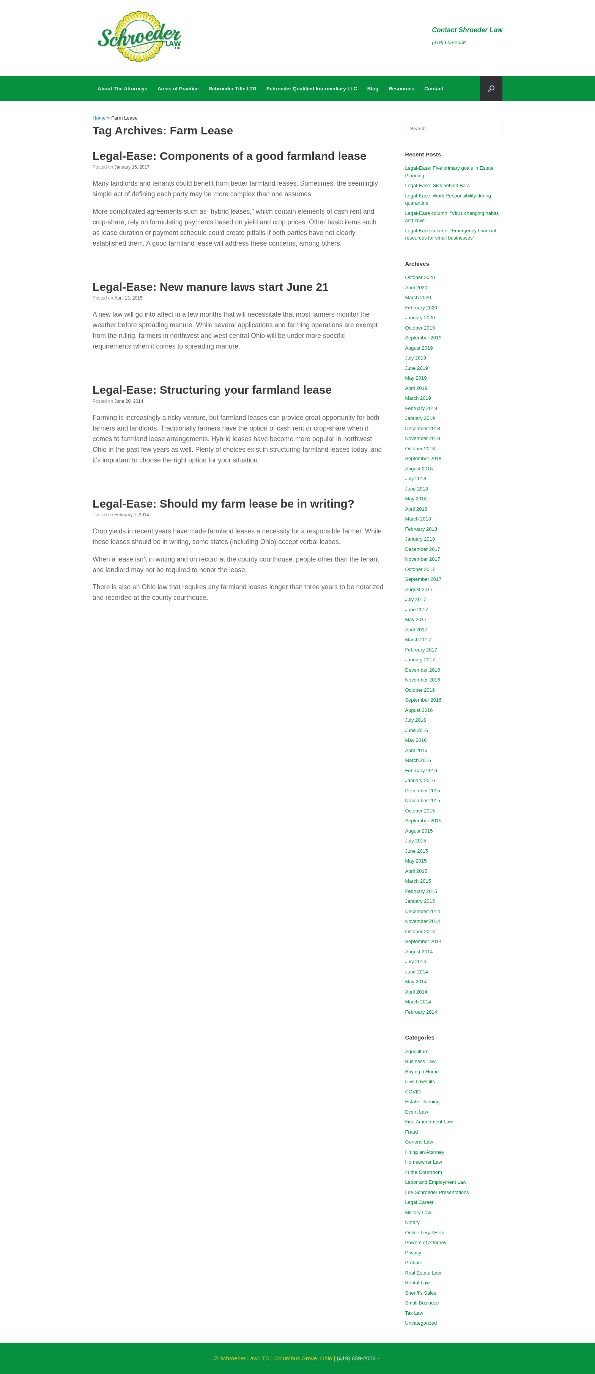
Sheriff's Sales (420, 1293)
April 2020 (416, 287)
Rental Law (417, 1283)
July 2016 (415, 720)
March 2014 (418, 1002)
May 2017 (416, 619)
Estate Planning (422, 1101)
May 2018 (416, 499)
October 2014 (420, 931)
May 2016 (416, 740)
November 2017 (422, 559)
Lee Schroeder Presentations (437, 1192)
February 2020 (421, 308)
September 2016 (423, 700)
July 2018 (415, 478)
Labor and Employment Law (435, 1182)
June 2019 (416, 368)
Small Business (422, 1303)
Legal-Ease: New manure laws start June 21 (211, 287)
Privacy (413, 1253)
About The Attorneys (122, 88)
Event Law (416, 1112)
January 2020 (420, 317)
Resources (401, 88)
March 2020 (418, 297)
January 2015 (420, 901)
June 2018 (416, 489)
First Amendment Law (429, 1122)
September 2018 (423, 458)
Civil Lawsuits (420, 1081)
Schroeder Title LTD (232, 88)
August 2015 (419, 831)
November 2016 (422, 680)
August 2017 (419, 589)
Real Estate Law (423, 1273)
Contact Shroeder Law (467, 30)
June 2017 (416, 609)
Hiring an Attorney (424, 1152)
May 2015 (416, 861)
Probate (413, 1262)
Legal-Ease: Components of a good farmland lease (230, 156)
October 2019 (420, 328)
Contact (434, 88)
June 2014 (416, 972)
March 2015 (418, 881)
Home (99, 118)
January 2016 (420, 780)
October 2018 (420, 448)
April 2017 (416, 630)
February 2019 (421, 408)
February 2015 (421, 891)
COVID (412, 1092)
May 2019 (416, 378)
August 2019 (419, 348)
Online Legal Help (424, 1232)
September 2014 (423, 941)
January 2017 (420, 660)
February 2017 (421, 650)
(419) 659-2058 (449, 42)
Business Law (420, 1061)
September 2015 (423, 820)
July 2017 (415, 599)
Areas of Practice (178, 88)
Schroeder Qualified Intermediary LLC (311, 88)
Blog (373, 88)
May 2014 (416, 981)
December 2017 (422, 549)
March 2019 (418, 398)
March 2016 (418, 760)
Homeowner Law (423, 1162)
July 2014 (415, 961)
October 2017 (420, 569)
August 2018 (419, 469)
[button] (491, 88)
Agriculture (416, 1051)
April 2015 (416, 871)
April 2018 (416, 509)
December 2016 (422, 670)
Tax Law (414, 1313)
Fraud (411, 1132)
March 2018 (418, 519)
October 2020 (420, 277)
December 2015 (422, 790)
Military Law (418, 1212)
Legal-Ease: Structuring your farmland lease (212, 389)
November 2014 (422, 921)
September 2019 (423, 338)
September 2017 (423, 579)
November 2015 (422, 800)
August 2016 (419, 710)
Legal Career (419, 1202)
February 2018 (421, 529)
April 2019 (416, 388)
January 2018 (420, 539)
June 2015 (416, 851)
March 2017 (418, 639)
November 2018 (422, 438)
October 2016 (420, 690)
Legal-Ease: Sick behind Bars (437, 185)
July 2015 (415, 841)
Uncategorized (421, 1323)
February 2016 (421, 770)
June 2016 (416, 730)
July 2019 (415, 358)
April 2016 (416, 750)
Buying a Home (422, 1071)
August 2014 (419, 951)
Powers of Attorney (425, 1242)
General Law (419, 1142)
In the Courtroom (423, 1172)
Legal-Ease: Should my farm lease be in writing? (223, 503)
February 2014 (421, 1012)
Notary (412, 1222)
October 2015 (420, 811)
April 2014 (416, 992)
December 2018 (422, 428)
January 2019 (420, 418)
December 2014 (422, 911)
